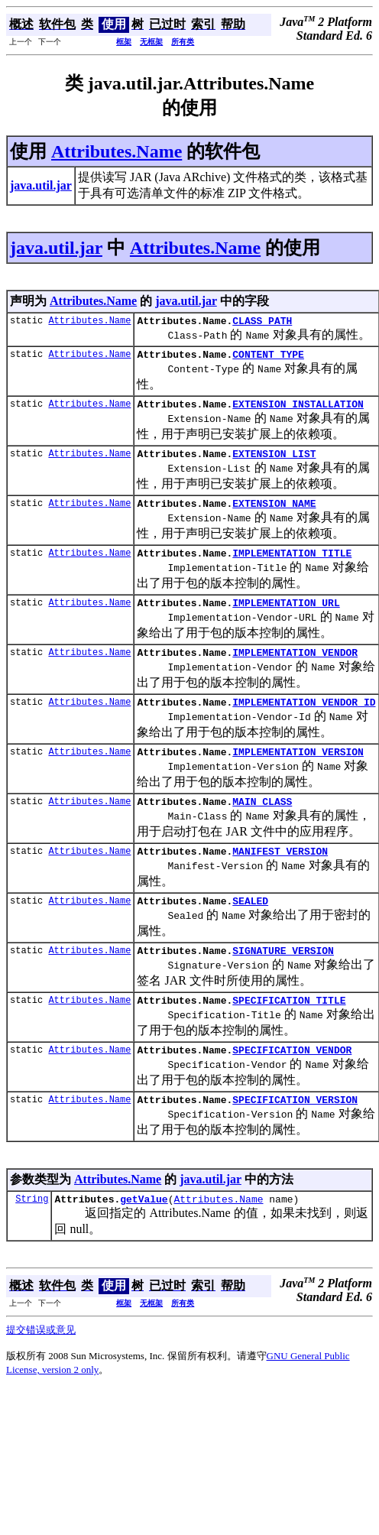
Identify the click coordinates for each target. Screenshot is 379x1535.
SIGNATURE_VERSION (283, 982)
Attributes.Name (116, 151)
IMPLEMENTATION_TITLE (291, 566)
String (31, 1239)
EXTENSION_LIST (274, 462)
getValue (143, 1240)
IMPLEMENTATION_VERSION (298, 774)
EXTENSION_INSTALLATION (298, 410)
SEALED (250, 930)
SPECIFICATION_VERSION (295, 1138)
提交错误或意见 (41, 1371)
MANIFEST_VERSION (280, 878)
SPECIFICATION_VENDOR (291, 1086)
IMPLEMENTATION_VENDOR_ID (303, 722)
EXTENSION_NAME (274, 514)
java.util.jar (56, 248)
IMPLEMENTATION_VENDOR (295, 670)
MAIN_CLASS (262, 826)
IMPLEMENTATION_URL (285, 618)
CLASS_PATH (262, 322)
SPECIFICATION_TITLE (288, 1034)
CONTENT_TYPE (268, 358)
